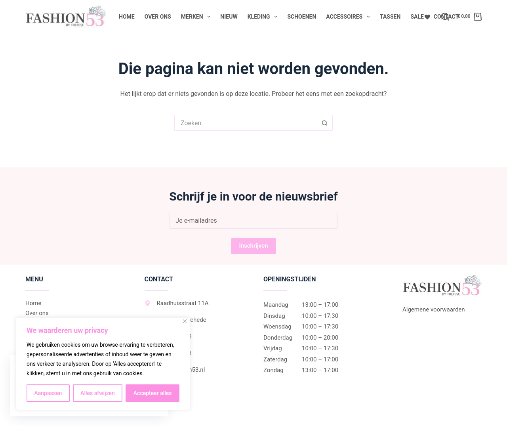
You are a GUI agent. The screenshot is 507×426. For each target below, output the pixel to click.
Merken (197, 16)
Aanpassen (48, 393)
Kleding (264, 16)
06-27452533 (168, 353)
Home (127, 16)
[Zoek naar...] (245, 123)
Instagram (164, 403)
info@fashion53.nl (175, 369)
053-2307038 (168, 336)
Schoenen (301, 16)
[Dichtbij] (185, 321)
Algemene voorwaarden (433, 309)
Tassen (390, 16)
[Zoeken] (445, 17)
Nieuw (228, 16)
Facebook (164, 386)
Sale (416, 16)
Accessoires (349, 16)
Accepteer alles (152, 393)
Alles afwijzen (97, 393)
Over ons (158, 16)
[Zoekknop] (325, 123)
